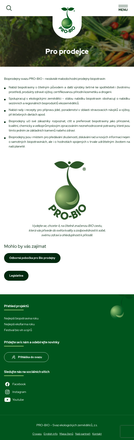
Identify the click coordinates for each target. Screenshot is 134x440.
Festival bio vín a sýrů (18, 330)
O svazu (37, 434)
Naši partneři (82, 434)
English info (51, 434)
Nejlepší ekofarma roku (19, 324)
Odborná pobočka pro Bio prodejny (32, 258)
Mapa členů (66, 434)
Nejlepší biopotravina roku (21, 318)
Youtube (14, 400)
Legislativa (16, 275)
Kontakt (97, 434)
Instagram (15, 392)
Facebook (15, 384)
